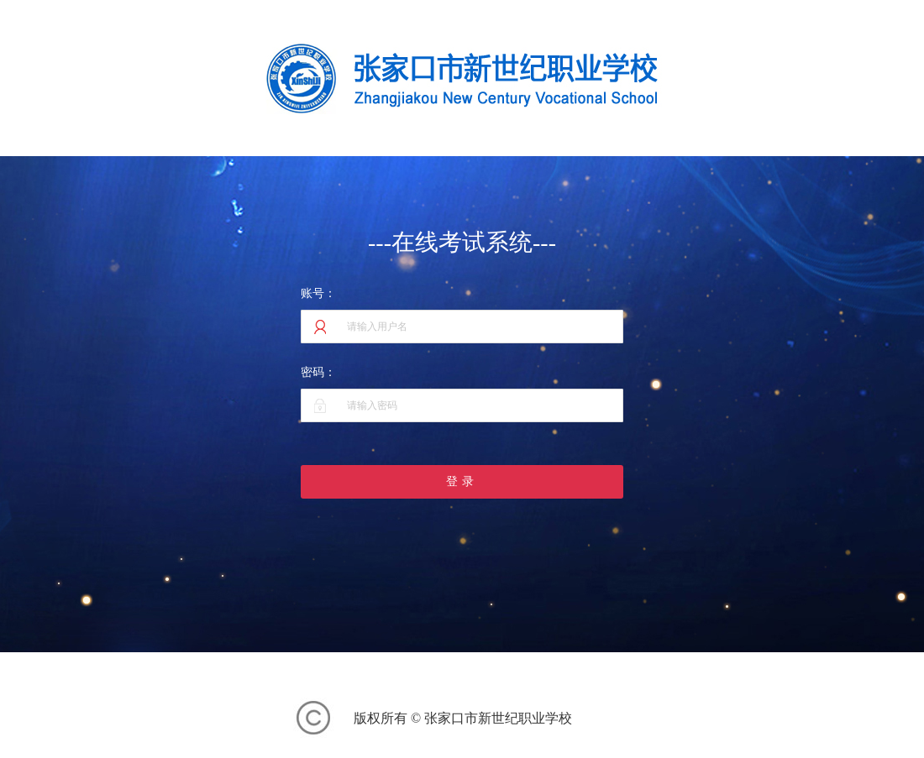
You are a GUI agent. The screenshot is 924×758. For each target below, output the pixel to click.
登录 (462, 481)
